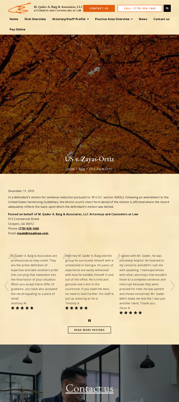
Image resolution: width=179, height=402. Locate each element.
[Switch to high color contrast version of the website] (167, 8)
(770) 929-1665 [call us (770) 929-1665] (29, 228)
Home (71, 169)
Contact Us (99, 8)
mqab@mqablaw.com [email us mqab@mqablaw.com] (32, 233)
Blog (82, 169)
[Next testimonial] (172, 291)
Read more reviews (89, 335)
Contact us (90, 393)
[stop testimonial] (89, 326)
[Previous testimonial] (6, 291)
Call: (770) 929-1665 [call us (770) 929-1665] (140, 8)
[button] (70, 19)
